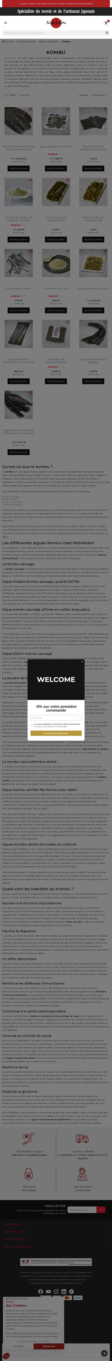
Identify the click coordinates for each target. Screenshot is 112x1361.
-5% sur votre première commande (56, 688)
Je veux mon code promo (56, 715)
